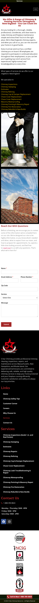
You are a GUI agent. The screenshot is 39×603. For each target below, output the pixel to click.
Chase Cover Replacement (14, 466)
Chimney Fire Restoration (13, 487)
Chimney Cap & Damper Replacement (18, 461)
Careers (6, 408)
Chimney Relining (10, 456)
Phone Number (27, 277)
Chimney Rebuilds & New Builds (16, 492)
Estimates (7, 447)
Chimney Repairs (10, 451)
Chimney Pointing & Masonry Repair (18, 482)
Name (4, 268)
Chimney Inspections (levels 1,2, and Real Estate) (18, 436)
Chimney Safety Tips (11, 399)
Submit (6, 324)
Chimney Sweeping (11, 442)
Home (5, 394)
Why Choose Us (9, 413)
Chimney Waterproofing (13, 477)
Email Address (7, 277)
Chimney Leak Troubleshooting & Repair (17, 471)
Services (6, 418)
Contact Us (7, 423)
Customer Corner (10, 403)
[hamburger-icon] (35, 9)
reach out (7, 248)
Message (4, 303)
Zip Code (4, 286)
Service (4, 294)
